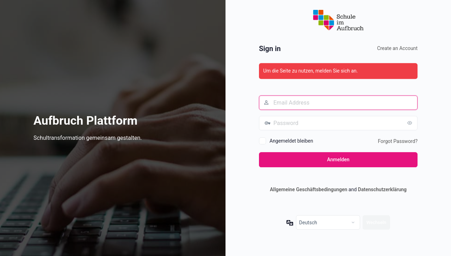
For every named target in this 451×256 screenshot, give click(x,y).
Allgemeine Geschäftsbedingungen (308, 189)
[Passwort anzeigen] (410, 123)
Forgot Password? (398, 141)
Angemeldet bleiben (291, 141)
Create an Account (397, 48)
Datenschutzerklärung (382, 189)
